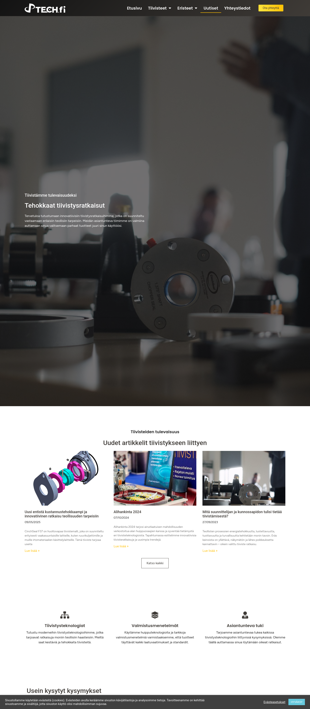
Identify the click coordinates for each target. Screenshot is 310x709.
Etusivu (134, 8)
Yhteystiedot (237, 8)
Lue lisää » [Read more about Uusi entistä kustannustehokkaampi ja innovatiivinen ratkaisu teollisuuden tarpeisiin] (32, 551)
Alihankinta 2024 (127, 512)
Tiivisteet (159, 8)
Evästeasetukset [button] (274, 702)
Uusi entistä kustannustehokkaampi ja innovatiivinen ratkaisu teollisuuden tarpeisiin (62, 514)
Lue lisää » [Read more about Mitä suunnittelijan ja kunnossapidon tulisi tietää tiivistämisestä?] (210, 551)
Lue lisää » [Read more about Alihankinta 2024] (121, 546)
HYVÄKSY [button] (296, 702)
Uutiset (210, 8)
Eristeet (187, 8)
